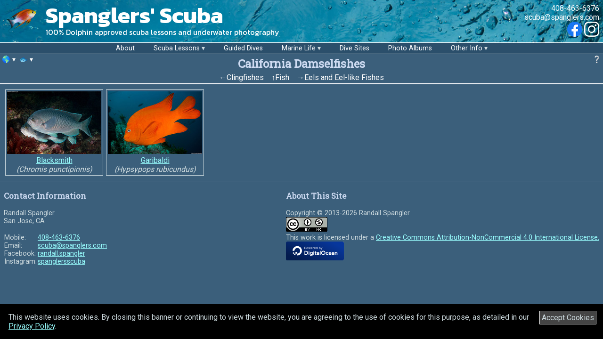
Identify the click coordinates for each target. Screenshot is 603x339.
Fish (282, 77)
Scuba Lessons (177, 48)
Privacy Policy (31, 326)
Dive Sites (354, 48)
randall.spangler (61, 254)
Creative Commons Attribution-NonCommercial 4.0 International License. (487, 238)
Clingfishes (245, 77)
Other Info (466, 48)
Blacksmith (54, 160)
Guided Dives (243, 48)
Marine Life (299, 48)
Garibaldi (155, 160)
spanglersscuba (61, 262)
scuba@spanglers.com (561, 17)
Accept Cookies (568, 317)
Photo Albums (410, 48)
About (125, 48)
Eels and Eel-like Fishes (344, 77)
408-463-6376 (575, 8)
